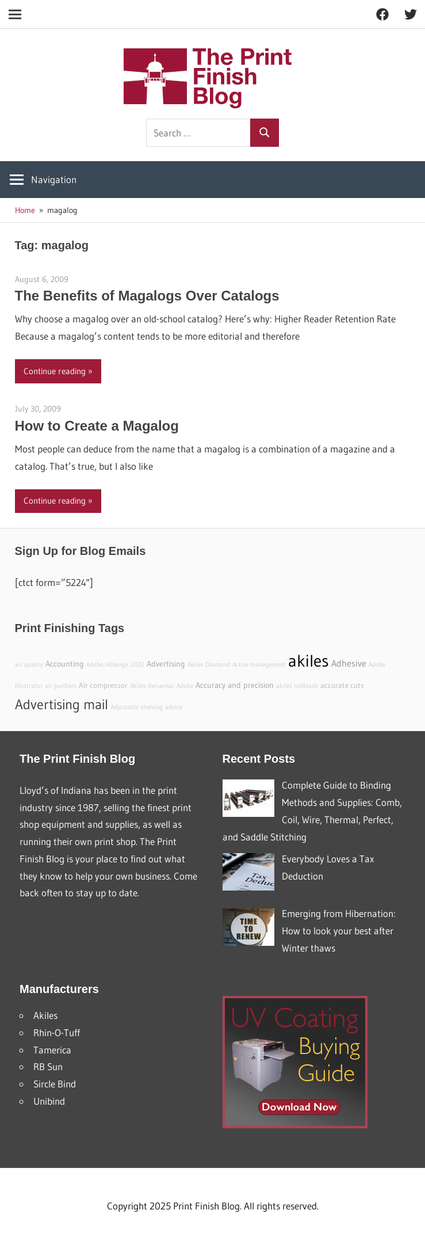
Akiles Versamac (152, 686)
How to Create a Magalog (97, 425)
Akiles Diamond (208, 664)
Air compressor (103, 685)
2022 (137, 664)
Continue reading (55, 371)
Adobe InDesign (107, 664)
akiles (308, 660)
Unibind (49, 1101)
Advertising (166, 664)
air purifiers (60, 686)
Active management (259, 664)
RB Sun (48, 1066)
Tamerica (52, 1050)
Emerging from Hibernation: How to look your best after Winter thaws (339, 930)
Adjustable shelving (136, 707)
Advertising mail (61, 704)
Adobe (185, 686)
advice (173, 707)
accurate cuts (342, 685)
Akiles (45, 1015)
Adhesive (348, 663)
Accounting (64, 664)
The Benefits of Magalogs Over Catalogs (147, 295)
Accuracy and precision (235, 685)
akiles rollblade (297, 686)
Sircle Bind (54, 1084)
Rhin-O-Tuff (56, 1032)
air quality (29, 664)
